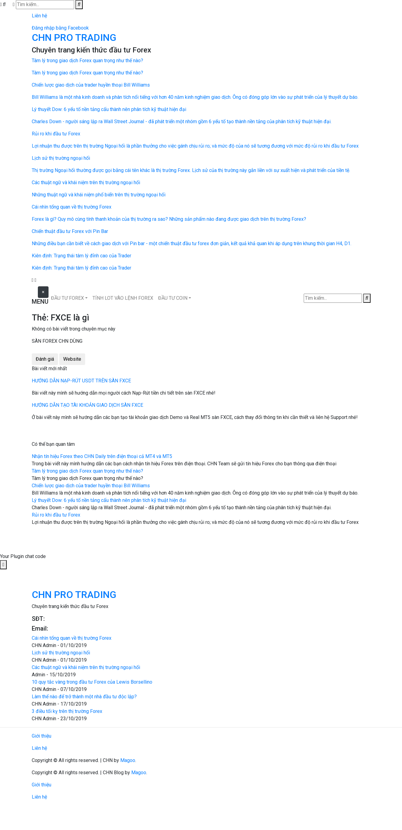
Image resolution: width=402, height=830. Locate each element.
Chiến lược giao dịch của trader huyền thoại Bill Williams (91, 485)
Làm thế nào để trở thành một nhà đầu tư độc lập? (84, 696)
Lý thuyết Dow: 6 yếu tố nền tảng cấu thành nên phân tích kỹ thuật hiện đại (109, 500)
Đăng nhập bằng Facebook (60, 28)
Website (72, 359)
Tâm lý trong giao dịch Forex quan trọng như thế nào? (87, 471)
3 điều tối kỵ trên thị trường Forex (67, 711)
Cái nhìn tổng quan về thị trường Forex (71, 638)
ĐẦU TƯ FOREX (67, 298)
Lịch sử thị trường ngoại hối (61, 653)
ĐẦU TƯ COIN (172, 298)
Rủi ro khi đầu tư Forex (56, 515)
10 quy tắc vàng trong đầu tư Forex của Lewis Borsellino (92, 682)
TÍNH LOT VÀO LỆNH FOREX (122, 298)
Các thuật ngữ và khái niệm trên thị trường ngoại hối (86, 667)
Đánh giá (45, 359)
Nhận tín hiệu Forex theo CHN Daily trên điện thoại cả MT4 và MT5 (102, 456)
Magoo (127, 760)
